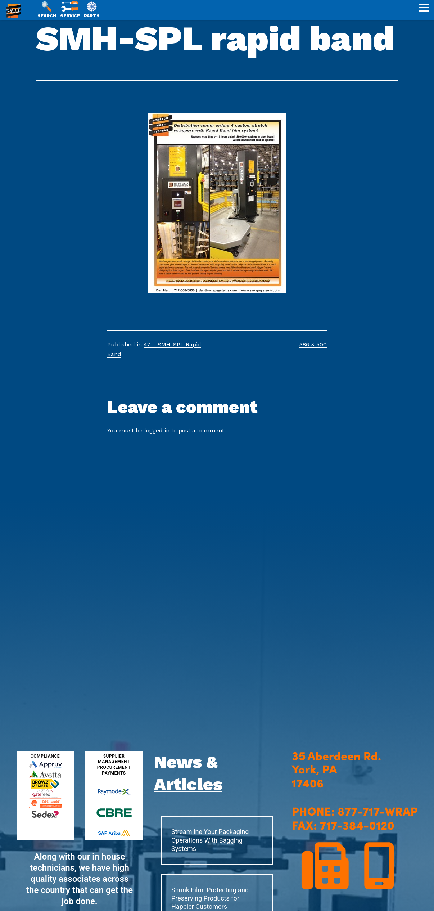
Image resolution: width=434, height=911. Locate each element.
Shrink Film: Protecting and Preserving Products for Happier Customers (210, 898)
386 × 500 (313, 344)
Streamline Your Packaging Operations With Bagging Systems (210, 840)
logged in (156, 430)
